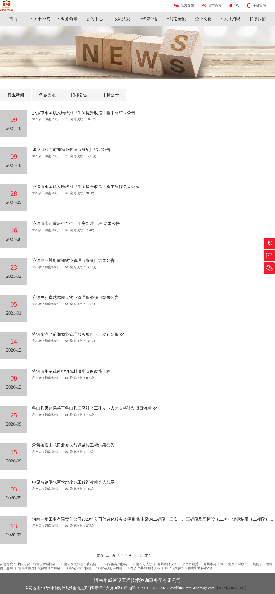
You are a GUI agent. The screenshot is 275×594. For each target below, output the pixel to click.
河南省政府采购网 (109, 568)
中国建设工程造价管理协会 (36, 564)
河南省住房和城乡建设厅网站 (39, 568)
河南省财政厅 (238, 564)
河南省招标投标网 (78, 568)
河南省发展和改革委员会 (78, 564)
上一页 (110, 555)
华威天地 (47, 95)
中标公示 (110, 95)
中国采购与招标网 (114, 564)
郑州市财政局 (167, 564)
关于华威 (41, 19)
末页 (148, 555)
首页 (13, 19)
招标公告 (79, 95)
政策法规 (122, 19)
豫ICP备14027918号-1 (232, 588)
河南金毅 (177, 19)
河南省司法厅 (142, 564)
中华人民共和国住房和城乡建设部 (189, 568)
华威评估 (150, 19)
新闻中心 (94, 19)
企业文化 (203, 19)
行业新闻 (16, 95)
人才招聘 (232, 19)
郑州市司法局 (213, 564)
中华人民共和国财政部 (144, 568)
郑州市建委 (190, 564)
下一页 (138, 555)
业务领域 (69, 19)
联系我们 (257, 19)
